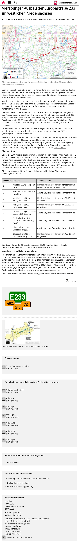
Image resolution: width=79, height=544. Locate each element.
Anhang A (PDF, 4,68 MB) (12, 399)
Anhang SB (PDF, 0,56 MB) (12, 424)
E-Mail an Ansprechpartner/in (18, 537)
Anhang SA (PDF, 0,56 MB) (12, 416)
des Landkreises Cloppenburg (20, 486)
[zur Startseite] (3, 2)
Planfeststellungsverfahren (49, 185)
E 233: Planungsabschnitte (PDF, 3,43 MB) (17, 367)
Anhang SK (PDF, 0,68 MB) (12, 432)
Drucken (73, 281)
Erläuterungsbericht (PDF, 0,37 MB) (15, 391)
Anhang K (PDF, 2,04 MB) (12, 407)
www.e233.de (60, 147)
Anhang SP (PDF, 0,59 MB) (12, 440)
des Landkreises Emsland (18, 483)
